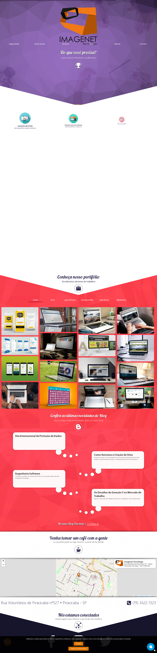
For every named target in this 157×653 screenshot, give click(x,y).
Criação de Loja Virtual (35, 628)
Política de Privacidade (78, 649)
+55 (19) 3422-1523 (27, 617)
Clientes (117, 62)
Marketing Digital (33, 633)
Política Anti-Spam (62, 633)
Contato (143, 62)
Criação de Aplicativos (9, 633)
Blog (91, 62)
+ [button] (3, 491)
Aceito (78, 644)
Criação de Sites (7, 628)
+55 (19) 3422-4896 (44, 617)
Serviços (65, 62)
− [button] (3, 495)
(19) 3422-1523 (144, 532)
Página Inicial (14, 62)
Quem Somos (39, 62)
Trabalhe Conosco (62, 628)
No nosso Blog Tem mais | (78, 453)
